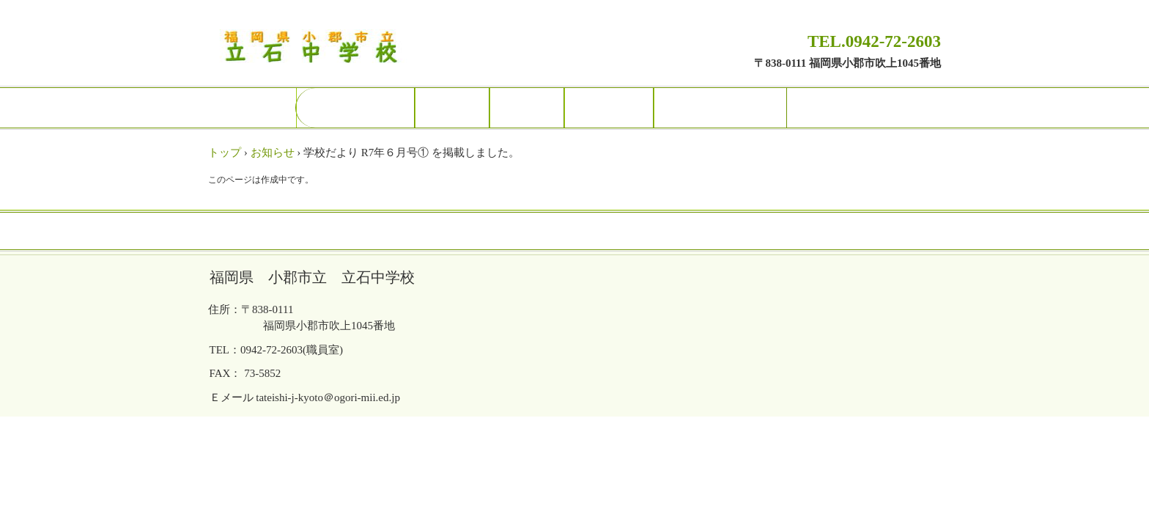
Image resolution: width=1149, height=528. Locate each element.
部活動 (527, 108)
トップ (224, 152)
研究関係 (609, 108)
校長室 (452, 108)
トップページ (355, 108)
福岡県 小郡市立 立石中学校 (317, 48)
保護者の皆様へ (720, 108)
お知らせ (273, 152)
